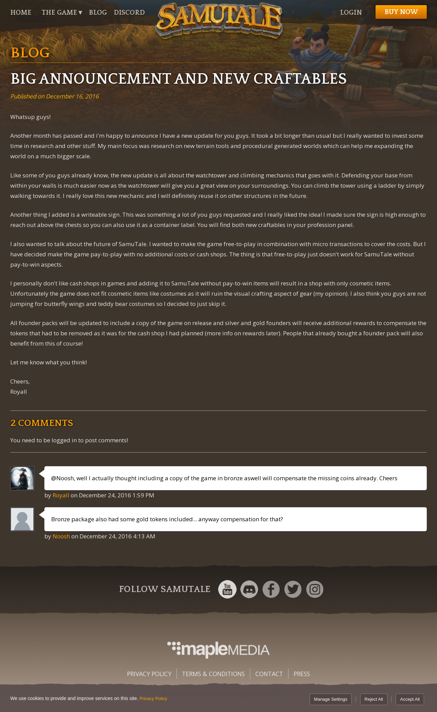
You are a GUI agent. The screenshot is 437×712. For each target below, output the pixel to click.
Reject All (374, 699)
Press (302, 674)
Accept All (410, 699)
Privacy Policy (149, 674)
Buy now (401, 12)
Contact (269, 674)
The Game (59, 12)
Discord (129, 12)
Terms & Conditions (213, 674)
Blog (98, 12)
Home (20, 12)
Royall (61, 495)
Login (351, 12)
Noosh (61, 536)
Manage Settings (331, 699)
